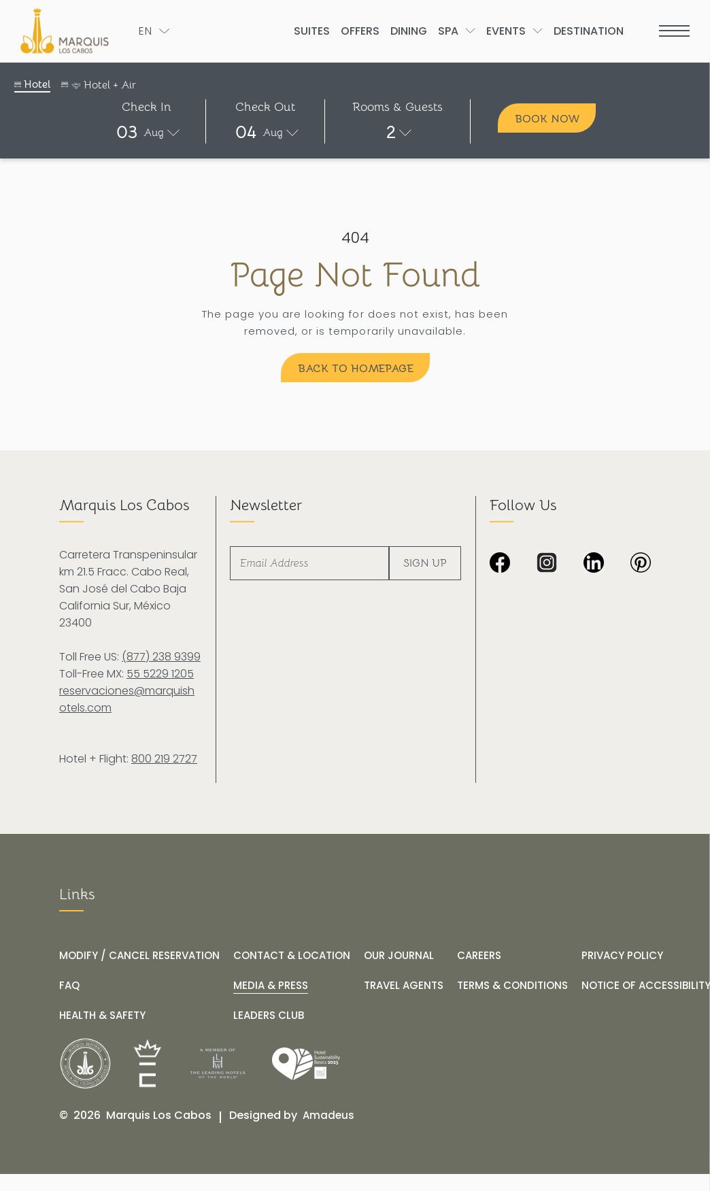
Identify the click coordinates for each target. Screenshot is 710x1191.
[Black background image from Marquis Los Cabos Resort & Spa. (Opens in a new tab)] (500, 563)
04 (245, 132)
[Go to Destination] (589, 30)
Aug (153, 132)
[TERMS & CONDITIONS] (512, 985)
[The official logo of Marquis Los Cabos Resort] (67, 30)
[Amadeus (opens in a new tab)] (328, 1115)
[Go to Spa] (448, 30)
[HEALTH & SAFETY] (102, 1015)
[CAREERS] (479, 955)
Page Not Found (355, 275)
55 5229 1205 (160, 674)
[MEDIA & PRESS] (270, 985)
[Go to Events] (506, 30)
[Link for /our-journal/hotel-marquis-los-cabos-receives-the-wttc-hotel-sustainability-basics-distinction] (306, 1063)
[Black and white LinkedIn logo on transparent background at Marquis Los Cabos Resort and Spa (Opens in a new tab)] (594, 563)
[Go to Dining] (408, 30)
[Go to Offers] (360, 30)
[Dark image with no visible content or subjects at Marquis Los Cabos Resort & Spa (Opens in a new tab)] (640, 563)
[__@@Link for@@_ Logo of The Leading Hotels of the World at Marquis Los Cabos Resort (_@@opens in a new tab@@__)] (218, 1063)
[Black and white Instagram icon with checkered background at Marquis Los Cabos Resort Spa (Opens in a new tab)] (547, 563)
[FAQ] (69, 985)
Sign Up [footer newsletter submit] (425, 563)
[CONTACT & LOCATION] (291, 955)
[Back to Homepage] (355, 367)
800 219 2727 (164, 759)
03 (126, 132)
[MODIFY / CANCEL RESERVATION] (139, 955)
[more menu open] (674, 31)
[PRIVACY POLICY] (622, 955)
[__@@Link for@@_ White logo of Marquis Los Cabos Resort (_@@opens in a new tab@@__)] (85, 1063)
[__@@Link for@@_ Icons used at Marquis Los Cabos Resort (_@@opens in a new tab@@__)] (147, 1063)
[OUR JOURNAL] (399, 955)
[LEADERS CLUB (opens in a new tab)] (268, 1015)
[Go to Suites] (312, 30)
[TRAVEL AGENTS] (403, 985)
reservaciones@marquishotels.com (127, 699)
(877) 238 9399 (161, 657)
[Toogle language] (154, 30)
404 (355, 237)
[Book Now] (547, 118)
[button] (146, 132)
